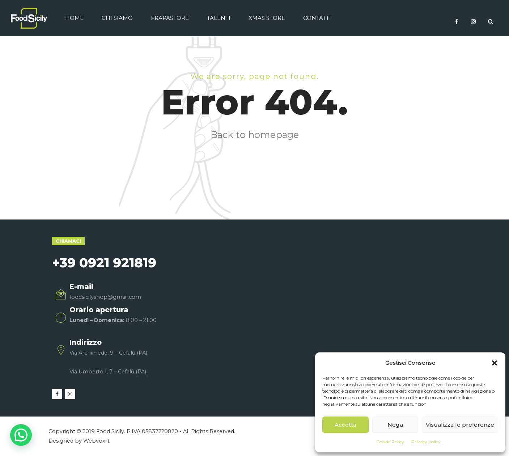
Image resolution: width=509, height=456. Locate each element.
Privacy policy (426, 441)
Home (74, 17)
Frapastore (170, 17)
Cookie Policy (390, 441)
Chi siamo (117, 17)
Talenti (218, 17)
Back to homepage (255, 134)
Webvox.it (96, 441)
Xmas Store (267, 17)
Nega (395, 424)
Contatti (317, 17)
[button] (494, 363)
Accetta (345, 424)
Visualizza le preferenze (460, 424)
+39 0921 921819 (104, 263)
